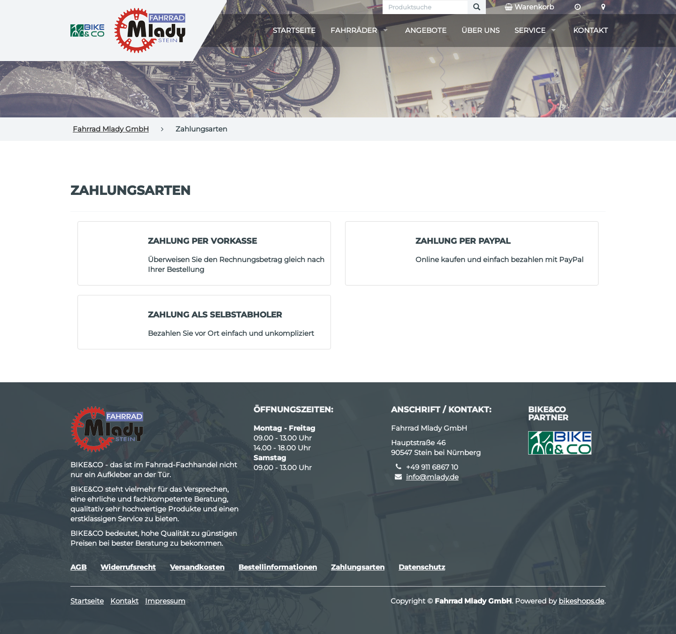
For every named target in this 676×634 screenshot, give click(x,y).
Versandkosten (197, 567)
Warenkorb (529, 7)
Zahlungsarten (357, 567)
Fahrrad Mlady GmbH (111, 128)
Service (530, 30)
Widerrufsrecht (128, 567)
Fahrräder (353, 30)
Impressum (165, 600)
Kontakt (590, 30)
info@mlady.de (432, 476)
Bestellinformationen (277, 567)
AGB (78, 567)
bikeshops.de (581, 600)
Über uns (480, 30)
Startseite (294, 30)
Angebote (425, 30)
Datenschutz (422, 567)
